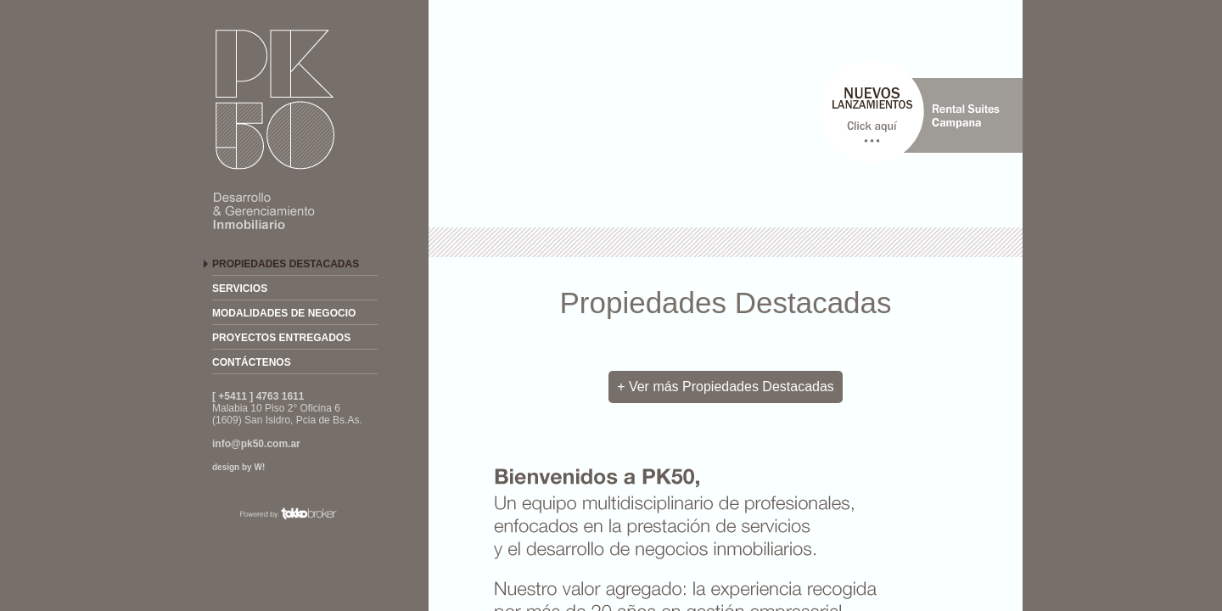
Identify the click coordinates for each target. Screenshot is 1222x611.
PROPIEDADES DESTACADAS (285, 264)
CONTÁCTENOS (251, 362)
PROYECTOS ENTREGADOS (281, 338)
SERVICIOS (239, 288)
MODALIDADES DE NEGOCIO (284, 313)
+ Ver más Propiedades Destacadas (725, 386)
